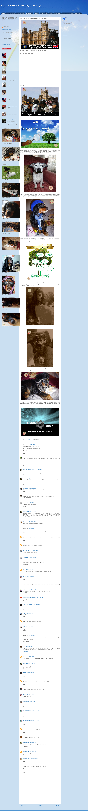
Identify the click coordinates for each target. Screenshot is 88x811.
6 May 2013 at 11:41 (31, 478)
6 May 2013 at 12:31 (32, 511)
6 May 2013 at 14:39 (30, 569)
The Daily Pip (25, 557)
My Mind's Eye (26, 494)
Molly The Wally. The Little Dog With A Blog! (20, 5)
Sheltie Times (25, 488)
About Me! (37, 13)
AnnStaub (25, 569)
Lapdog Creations (26, 619)
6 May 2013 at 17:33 (31, 635)
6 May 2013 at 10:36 (31, 444)
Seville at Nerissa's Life (27, 710)
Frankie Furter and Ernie (27, 604)
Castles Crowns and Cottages (28, 469)
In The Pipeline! (29, 13)
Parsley (24, 694)
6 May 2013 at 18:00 (29, 646)
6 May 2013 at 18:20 (30, 656)
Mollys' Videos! (78, 13)
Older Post (57, 805)
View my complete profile (6, 29)
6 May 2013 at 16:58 (36, 604)
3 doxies (24, 502)
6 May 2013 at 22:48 (29, 694)
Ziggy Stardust (26, 742)
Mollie (24, 646)
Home (3, 13)
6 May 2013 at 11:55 (32, 488)
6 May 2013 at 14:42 (30, 576)
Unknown (26, 439)
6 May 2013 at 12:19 (30, 502)
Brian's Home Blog (26, 550)
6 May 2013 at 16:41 (39, 597)
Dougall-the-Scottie (26, 758)
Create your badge (65, 20)
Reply (24, 453)
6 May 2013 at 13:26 (30, 536)
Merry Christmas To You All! (12, 105)
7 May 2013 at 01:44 (30, 728)
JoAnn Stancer (26, 751)
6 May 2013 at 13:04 (32, 521)
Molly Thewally (65, 17)
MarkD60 (24, 576)
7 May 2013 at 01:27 (33, 701)
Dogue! (50, 13)
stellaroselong (26, 589)
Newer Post (23, 805)
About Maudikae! (44, 13)
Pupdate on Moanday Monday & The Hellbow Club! (12, 83)
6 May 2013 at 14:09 (34, 550)
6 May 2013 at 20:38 (30, 680)
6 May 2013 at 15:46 (32, 589)
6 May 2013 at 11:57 (32, 494)
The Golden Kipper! (20, 13)
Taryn (24, 613)
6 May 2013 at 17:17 (29, 626)
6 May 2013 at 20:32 (30, 672)
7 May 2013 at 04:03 (32, 751)
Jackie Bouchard (26, 701)
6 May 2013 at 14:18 (32, 557)
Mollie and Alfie (25, 651)
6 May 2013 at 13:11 (31, 528)
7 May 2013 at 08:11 (34, 758)
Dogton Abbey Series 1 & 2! (67, 13)
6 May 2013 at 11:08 (38, 469)
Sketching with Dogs (27, 663)
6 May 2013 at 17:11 (33, 619)
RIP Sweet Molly (10, 69)
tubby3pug (25, 478)
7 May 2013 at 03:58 (32, 742)
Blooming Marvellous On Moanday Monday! (11, 112)
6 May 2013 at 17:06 (29, 613)
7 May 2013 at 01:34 (35, 710)
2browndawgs (25, 521)
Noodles (24, 672)
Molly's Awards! (57, 13)
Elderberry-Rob (26, 511)
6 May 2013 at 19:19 (34, 663)
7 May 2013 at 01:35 (35, 720)
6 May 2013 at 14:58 (31, 583)
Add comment (23, 775)
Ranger (24, 626)
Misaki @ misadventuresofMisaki (29, 597)
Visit (6, 44)
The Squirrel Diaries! (11, 13)
